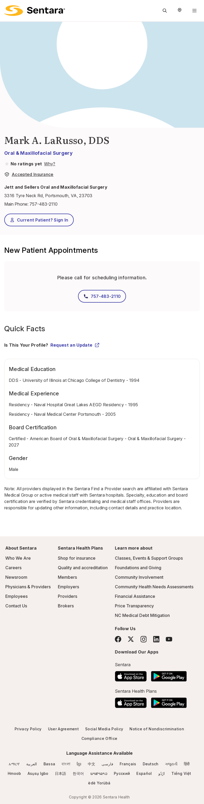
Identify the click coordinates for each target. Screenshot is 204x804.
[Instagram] (143, 639)
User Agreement (63, 729)
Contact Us (16, 605)
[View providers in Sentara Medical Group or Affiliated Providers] (49, 164)
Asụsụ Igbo (38, 773)
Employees (16, 596)
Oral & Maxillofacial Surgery (38, 153)
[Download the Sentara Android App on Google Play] (169, 675)
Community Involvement (139, 577)
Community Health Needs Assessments (154, 586)
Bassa (49, 764)
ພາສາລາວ (98, 773)
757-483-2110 (43, 204)
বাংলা (66, 764)
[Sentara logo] (34, 10)
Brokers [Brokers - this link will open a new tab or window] (66, 605)
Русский (122, 773)
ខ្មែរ (79, 764)
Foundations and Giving (138, 567)
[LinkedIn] (156, 639)
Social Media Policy (104, 729)
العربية (31, 764)
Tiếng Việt (181, 773)
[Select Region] (179, 10)
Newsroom (16, 577)
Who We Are (18, 558)
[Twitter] (131, 639)
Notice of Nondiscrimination (156, 729)
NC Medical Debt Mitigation (142, 615)
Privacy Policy (28, 729)
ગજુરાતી (171, 764)
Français (128, 764)
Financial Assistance (135, 596)
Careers (13, 567)
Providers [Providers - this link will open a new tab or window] (67, 596)
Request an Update (75, 345)
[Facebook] (118, 639)
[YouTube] (169, 639)
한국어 (78, 773)
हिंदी (187, 764)
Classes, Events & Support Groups (149, 558)
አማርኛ (14, 764)
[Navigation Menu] (194, 10)
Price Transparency (134, 605)
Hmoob (14, 773)
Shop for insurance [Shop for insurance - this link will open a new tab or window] (77, 558)
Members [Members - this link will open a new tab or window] (67, 577)
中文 (92, 764)
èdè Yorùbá (99, 783)
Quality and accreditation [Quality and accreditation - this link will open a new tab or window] (83, 567)
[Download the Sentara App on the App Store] (131, 675)
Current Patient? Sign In (39, 220)
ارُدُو (161, 773)
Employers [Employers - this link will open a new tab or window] (68, 586)
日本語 (60, 773)
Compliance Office (99, 738)
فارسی (107, 764)
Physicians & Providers (28, 586)
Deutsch (151, 764)
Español (144, 773)
